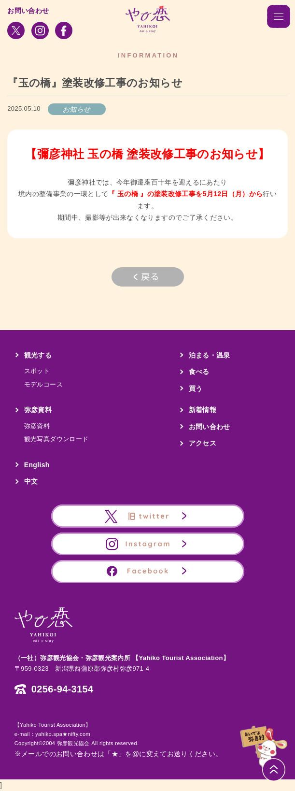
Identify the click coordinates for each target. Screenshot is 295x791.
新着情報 (202, 410)
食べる (199, 371)
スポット (37, 370)
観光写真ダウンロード (56, 439)
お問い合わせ (28, 10)
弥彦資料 (38, 410)
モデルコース (43, 384)
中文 (31, 481)
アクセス (202, 443)
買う (196, 388)
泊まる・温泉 (209, 355)
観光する (38, 355)
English (37, 465)
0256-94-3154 (62, 689)
